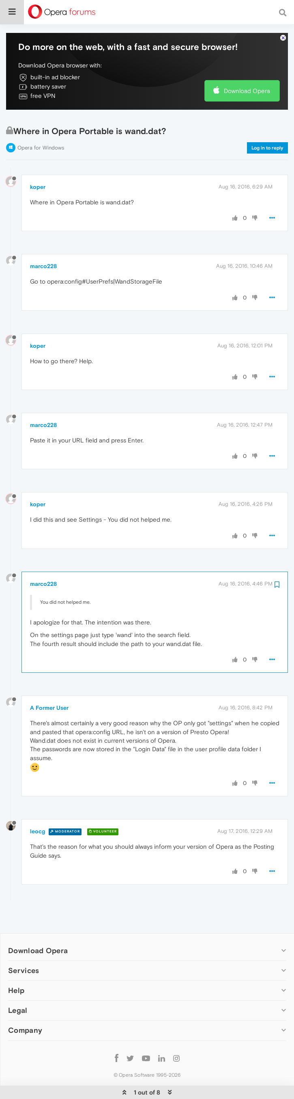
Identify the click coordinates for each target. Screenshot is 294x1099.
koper (37, 164)
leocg (37, 809)
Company (25, 1008)
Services (23, 948)
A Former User (49, 685)
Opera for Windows (40, 125)
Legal (18, 988)
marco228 (43, 244)
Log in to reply (267, 125)
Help (16, 968)
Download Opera (247, 68)
